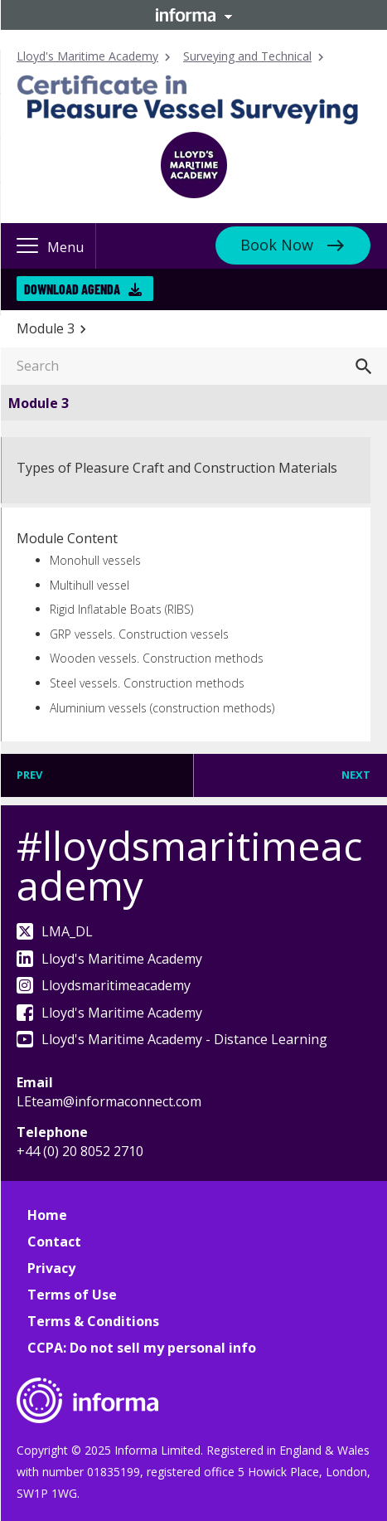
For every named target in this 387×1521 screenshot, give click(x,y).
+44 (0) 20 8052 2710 (80, 1151)
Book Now (276, 245)
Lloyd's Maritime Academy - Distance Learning (172, 1039)
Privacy (51, 1268)
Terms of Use (72, 1294)
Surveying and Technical (247, 56)
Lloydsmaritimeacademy (104, 985)
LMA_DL (55, 931)
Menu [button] (65, 247)
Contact (54, 1241)
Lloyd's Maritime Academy (87, 56)
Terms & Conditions (93, 1321)
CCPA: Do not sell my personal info (141, 1348)
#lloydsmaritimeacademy (189, 865)
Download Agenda (83, 289)
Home (47, 1215)
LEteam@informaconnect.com (109, 1101)
